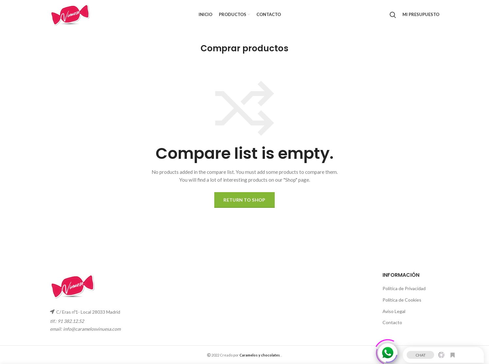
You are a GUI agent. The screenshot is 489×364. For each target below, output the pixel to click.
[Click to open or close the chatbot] (388, 351)
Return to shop (244, 200)
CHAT (421, 353)
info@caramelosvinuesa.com (92, 329)
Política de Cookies (402, 300)
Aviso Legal (394, 311)
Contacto (392, 322)
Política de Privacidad (404, 288)
